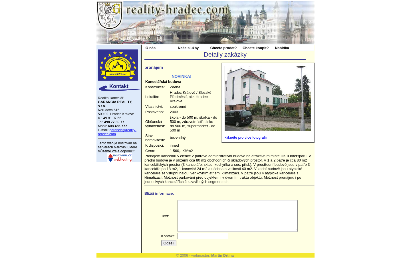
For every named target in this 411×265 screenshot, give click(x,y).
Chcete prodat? (223, 48)
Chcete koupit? (256, 48)
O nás (151, 48)
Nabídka (282, 48)
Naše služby (188, 48)
